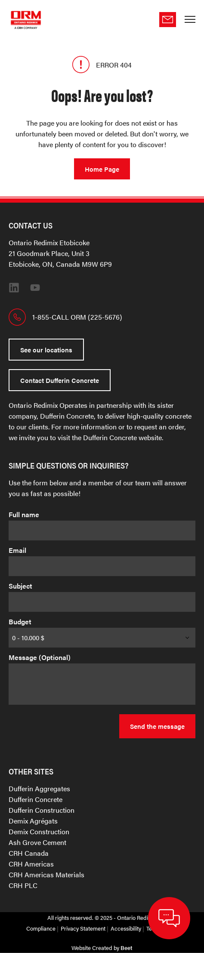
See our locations (46, 349)
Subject (20, 586)
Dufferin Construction (41, 810)
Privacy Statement (83, 928)
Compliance (41, 928)
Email (17, 550)
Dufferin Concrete (35, 799)
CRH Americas (31, 864)
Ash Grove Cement (37, 842)
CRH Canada (29, 853)
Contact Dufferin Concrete (59, 380)
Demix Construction (39, 831)
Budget (20, 621)
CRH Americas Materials (46, 874)
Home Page (102, 168)
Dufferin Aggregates (39, 788)
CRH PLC (23, 885)
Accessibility (126, 928)
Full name (24, 514)
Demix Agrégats (33, 821)
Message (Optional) (40, 657)
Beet (127, 948)
